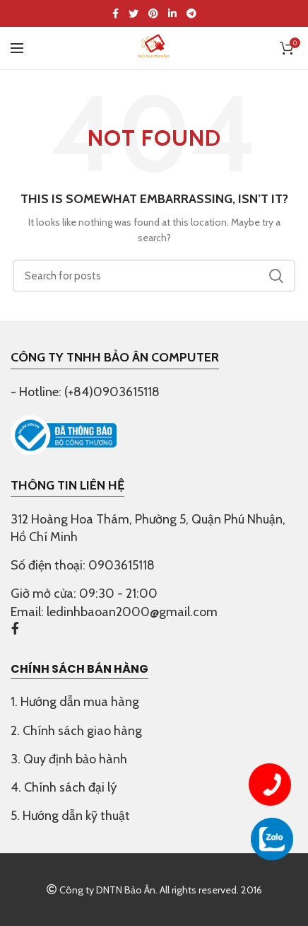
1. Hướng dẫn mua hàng (75, 702)
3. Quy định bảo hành (69, 759)
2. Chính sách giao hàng (76, 731)
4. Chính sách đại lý (64, 787)
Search (276, 276)
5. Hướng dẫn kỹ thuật (70, 815)
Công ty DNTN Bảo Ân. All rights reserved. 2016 (154, 890)
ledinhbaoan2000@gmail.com (132, 612)
